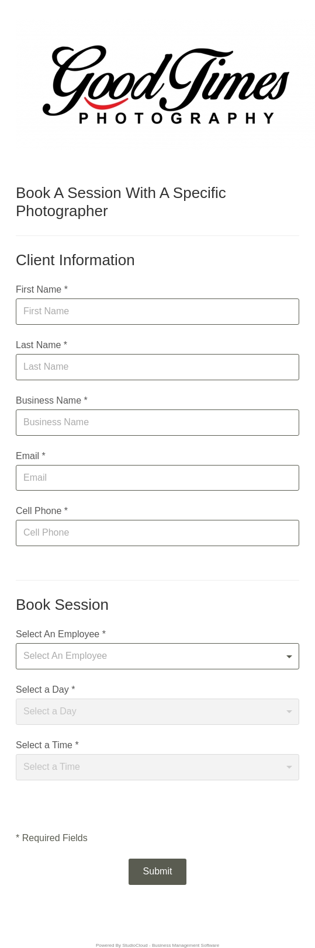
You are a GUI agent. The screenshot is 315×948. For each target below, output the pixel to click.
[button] (158, 872)
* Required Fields (52, 838)
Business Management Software (185, 945)
